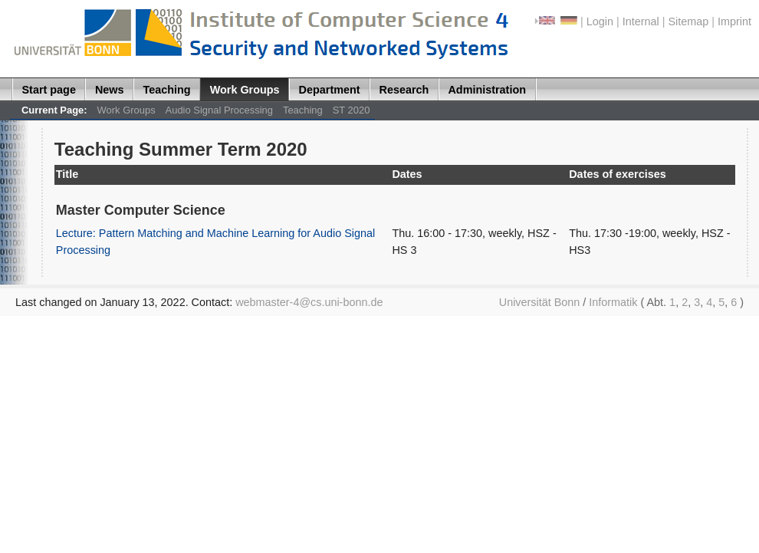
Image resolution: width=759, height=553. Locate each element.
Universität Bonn (539, 302)
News (109, 90)
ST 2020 (351, 110)
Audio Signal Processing (219, 110)
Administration (487, 90)
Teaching (167, 90)
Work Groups (245, 90)
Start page (49, 90)
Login (599, 21)
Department (329, 90)
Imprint (734, 21)
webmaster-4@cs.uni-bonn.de (309, 302)
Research (404, 90)
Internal (641, 21)
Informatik (613, 302)
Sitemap (688, 21)
